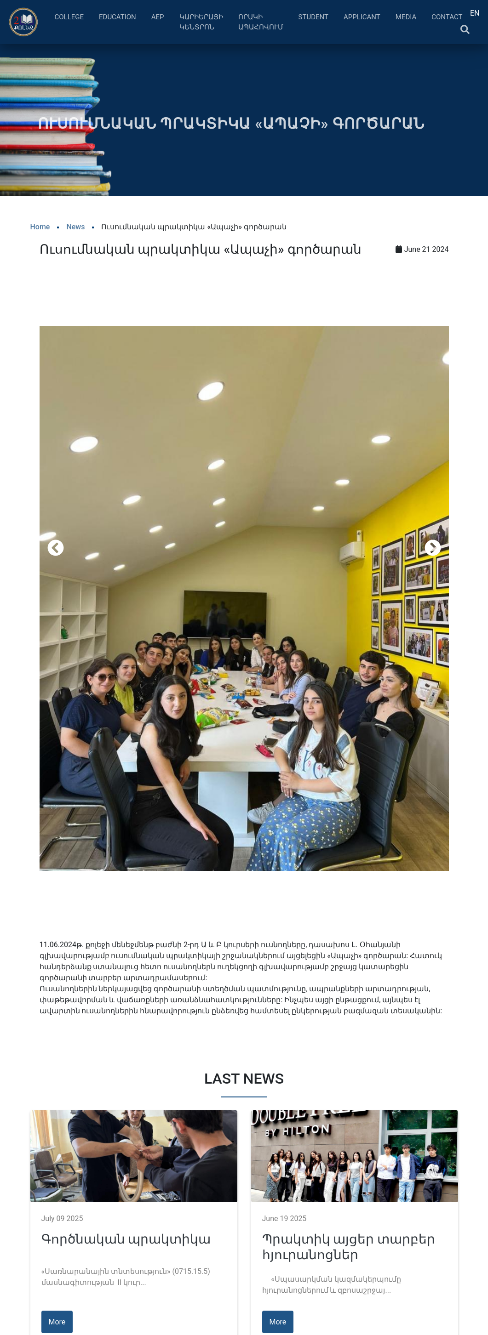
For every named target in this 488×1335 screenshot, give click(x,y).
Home (40, 226)
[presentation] (55, 548)
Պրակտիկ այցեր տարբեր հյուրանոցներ (349, 1247)
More (57, 1322)
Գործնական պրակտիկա (126, 1239)
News (75, 226)
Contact (446, 17)
